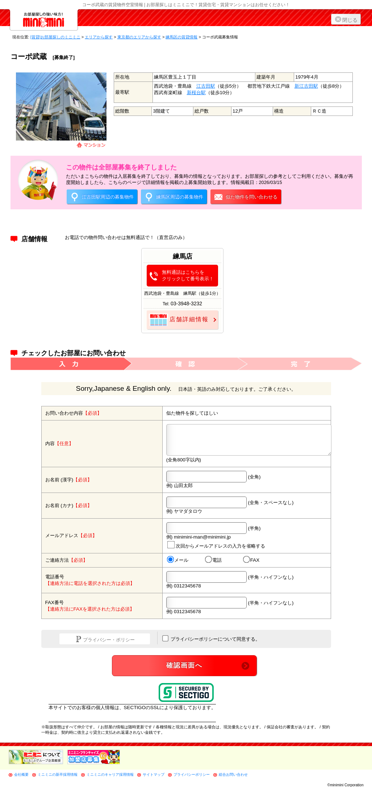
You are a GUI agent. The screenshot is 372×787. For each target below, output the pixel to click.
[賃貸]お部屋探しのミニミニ (55, 37)
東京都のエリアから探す (139, 37)
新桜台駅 (196, 92)
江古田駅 (205, 86)
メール (177, 560)
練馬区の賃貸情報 (181, 37)
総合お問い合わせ (233, 774)
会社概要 (21, 774)
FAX (251, 560)
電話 (213, 560)
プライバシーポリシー (192, 774)
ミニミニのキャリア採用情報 (110, 774)
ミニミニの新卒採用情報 (58, 774)
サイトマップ (153, 774)
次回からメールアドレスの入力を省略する (216, 544)
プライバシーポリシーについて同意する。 (211, 638)
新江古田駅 (306, 86)
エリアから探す (99, 37)
